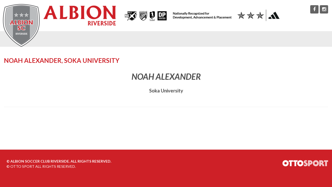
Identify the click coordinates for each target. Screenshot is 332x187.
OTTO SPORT (22, 166)
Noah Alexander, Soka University (61, 60)
